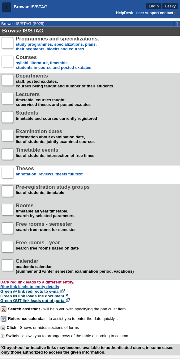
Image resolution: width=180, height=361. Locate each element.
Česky (170, 6)
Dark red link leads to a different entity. (37, 282)
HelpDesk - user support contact (144, 13)
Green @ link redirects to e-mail (30, 291)
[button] (6, 7)
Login (154, 6)
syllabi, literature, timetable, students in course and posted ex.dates (53, 62)
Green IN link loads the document (32, 296)
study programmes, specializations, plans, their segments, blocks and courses (57, 44)
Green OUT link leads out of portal (33, 300)
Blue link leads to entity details (29, 286)
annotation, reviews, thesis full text (49, 173)
